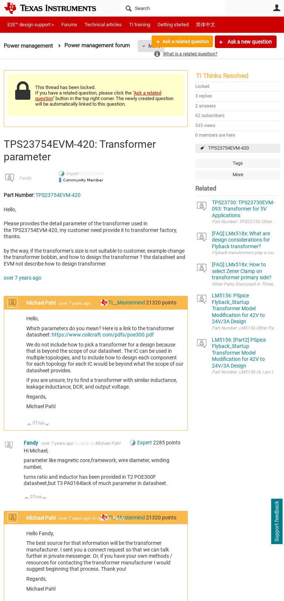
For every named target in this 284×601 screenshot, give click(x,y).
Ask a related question (183, 42)
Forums (69, 24)
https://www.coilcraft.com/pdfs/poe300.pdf (103, 335)
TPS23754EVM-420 (228, 148)
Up (29, 425)
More (238, 174)
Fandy (25, 178)
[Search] (172, 8)
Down (47, 425)
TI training (139, 24)
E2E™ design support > (30, 24)
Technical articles (103, 24)
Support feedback (277, 521)
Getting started (173, 24)
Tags (238, 163)
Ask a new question (249, 42)
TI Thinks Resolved (222, 75)
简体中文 (205, 24)
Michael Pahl (41, 303)
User (276, 7)
